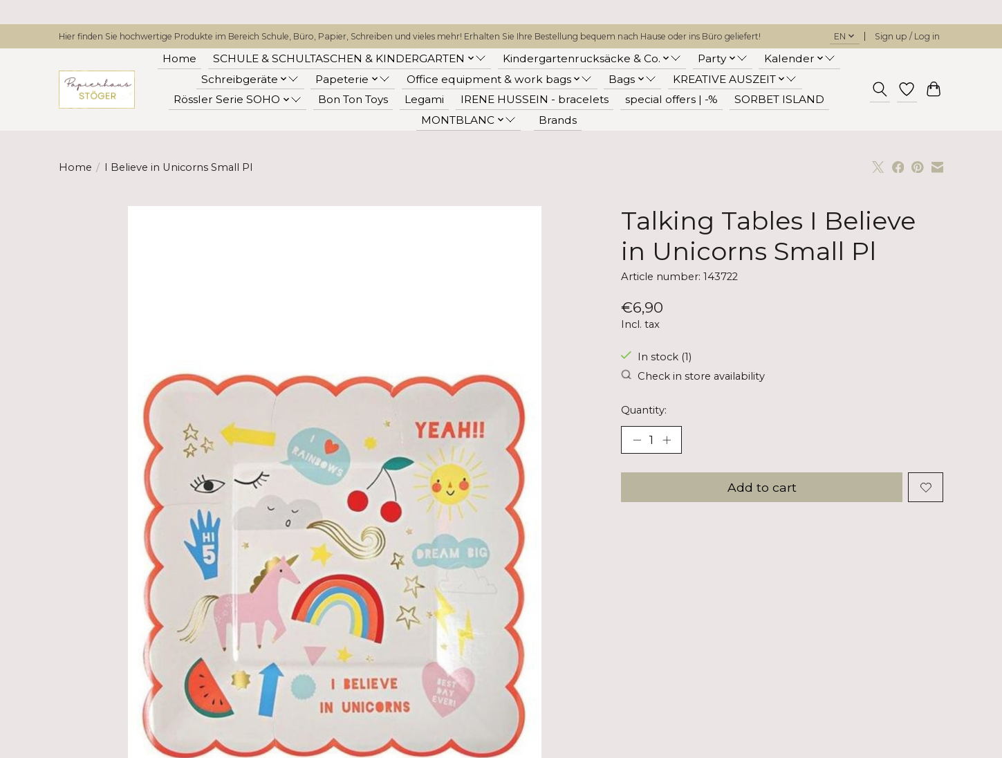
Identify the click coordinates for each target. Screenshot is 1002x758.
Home (179, 58)
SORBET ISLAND (779, 99)
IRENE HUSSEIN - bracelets (535, 99)
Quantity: (644, 410)
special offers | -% (671, 99)
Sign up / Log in (907, 36)
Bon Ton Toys (353, 99)
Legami (424, 99)
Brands (558, 120)
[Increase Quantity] (666, 440)
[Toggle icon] (880, 89)
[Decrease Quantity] (637, 440)
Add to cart (762, 487)
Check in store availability (693, 375)
